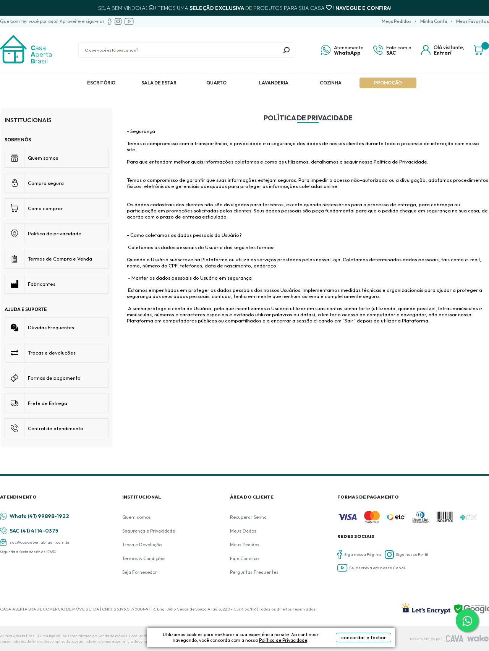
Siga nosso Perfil (406, 554)
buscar (286, 50)
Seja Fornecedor (139, 572)
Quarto (216, 83)
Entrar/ (443, 53)
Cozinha (331, 83)
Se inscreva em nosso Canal (371, 568)
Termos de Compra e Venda (60, 259)
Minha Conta (433, 21)
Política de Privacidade (283, 640)
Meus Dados (243, 531)
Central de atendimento (55, 428)
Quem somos (43, 158)
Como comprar (45, 208)
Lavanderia (273, 83)
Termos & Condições (143, 558)
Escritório (101, 83)
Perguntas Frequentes (254, 572)
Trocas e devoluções (52, 353)
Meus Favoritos (472, 21)
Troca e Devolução (142, 544)
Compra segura (46, 183)
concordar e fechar (363, 637)
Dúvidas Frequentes (51, 327)
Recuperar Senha (248, 517)
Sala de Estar (158, 83)
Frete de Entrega (47, 403)
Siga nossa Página (359, 554)
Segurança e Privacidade (148, 531)
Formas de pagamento (54, 378)
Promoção (388, 83)
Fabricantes (41, 284)
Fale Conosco (244, 558)
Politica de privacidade (54, 233)
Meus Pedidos (396, 21)
